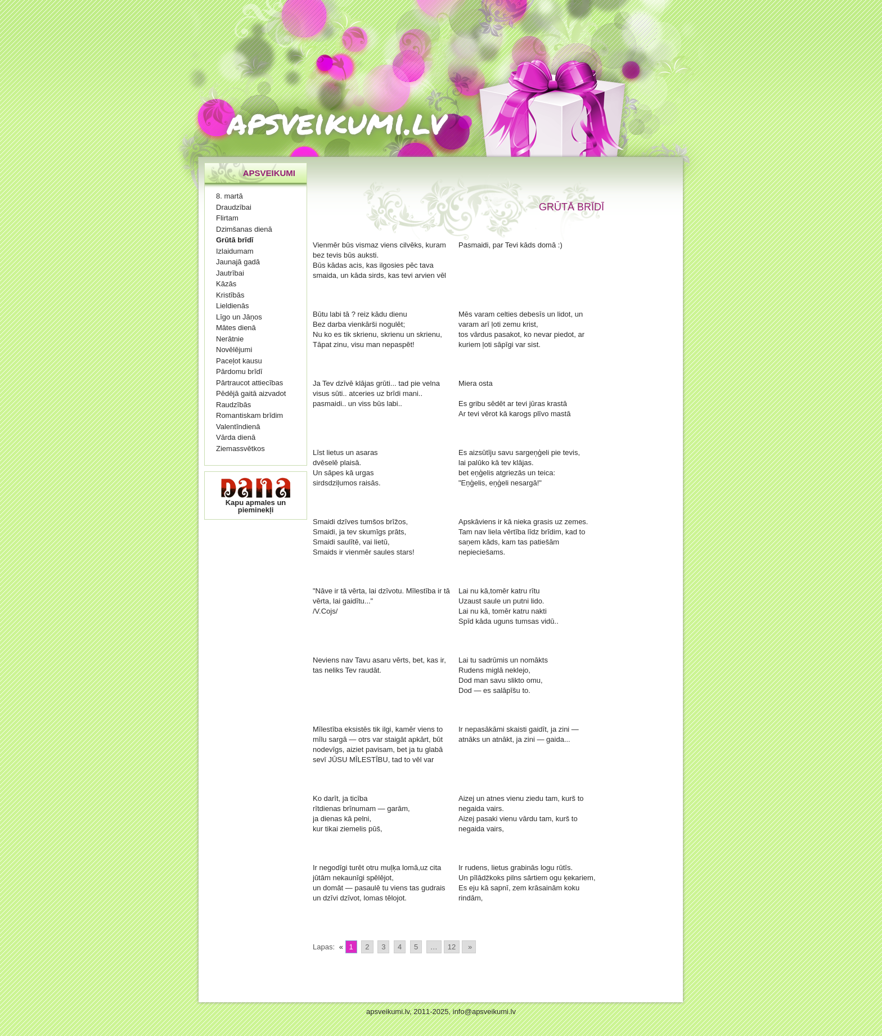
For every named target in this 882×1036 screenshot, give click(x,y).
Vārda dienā (235, 437)
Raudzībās (233, 404)
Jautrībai (230, 273)
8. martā (229, 196)
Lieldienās (232, 305)
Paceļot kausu (239, 361)
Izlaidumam (234, 251)
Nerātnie (230, 339)
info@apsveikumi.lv (484, 1011)
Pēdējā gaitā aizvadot (251, 393)
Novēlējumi (234, 349)
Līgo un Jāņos (239, 317)
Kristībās (230, 295)
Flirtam (227, 218)
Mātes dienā (236, 327)
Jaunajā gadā (238, 262)
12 (452, 947)
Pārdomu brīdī (239, 371)
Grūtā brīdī (234, 240)
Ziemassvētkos (240, 448)
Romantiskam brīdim (249, 415)
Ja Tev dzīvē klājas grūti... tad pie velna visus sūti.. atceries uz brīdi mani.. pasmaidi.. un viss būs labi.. (376, 393)
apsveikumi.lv (336, 121)
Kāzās (226, 284)
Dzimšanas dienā (244, 229)
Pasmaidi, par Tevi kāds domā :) (510, 245)
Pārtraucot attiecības (249, 383)
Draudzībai (233, 207)
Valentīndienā (238, 426)
